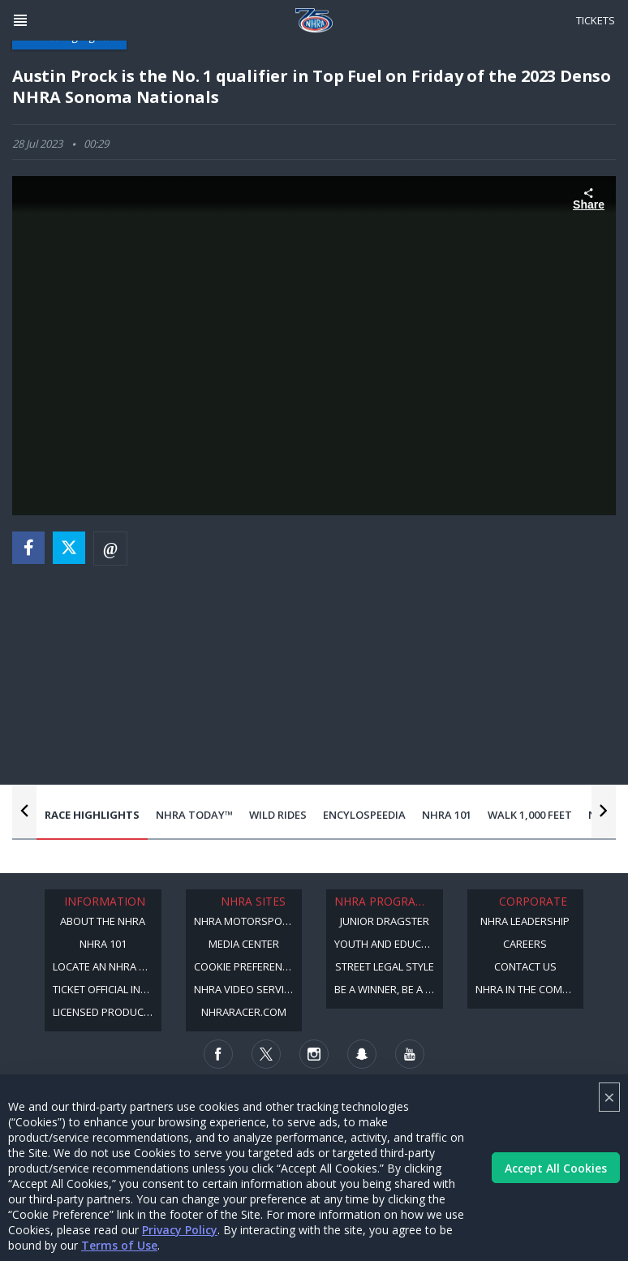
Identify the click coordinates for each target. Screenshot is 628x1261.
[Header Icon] (20, 20)
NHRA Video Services (248, 989)
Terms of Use (119, 1245)
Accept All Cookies (556, 1168)
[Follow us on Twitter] (266, 1054)
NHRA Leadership (525, 921)
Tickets (595, 20)
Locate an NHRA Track (107, 966)
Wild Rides (278, 814)
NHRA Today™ (194, 814)
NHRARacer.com (243, 1012)
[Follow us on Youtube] (409, 1054)
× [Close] (609, 1096)
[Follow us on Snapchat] (361, 1054)
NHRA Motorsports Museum (248, 921)
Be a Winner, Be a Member (388, 989)
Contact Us (525, 966)
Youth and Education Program (388, 943)
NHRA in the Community (529, 989)
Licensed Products (104, 1012)
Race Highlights (92, 814)
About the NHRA (102, 921)
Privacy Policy (179, 1229)
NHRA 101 (446, 814)
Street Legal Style (384, 966)
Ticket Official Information (107, 989)
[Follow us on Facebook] (218, 1054)
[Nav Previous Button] (24, 810)
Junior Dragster (384, 921)
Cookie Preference (244, 966)
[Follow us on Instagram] (314, 1054)
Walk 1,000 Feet (530, 814)
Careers (525, 943)
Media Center (244, 943)
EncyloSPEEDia (364, 814)
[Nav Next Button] (603, 810)
